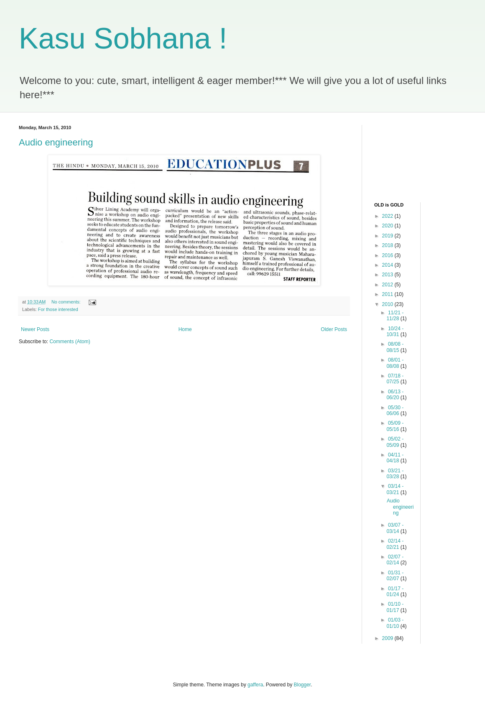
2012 (388, 285)
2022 (388, 216)
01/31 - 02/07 (394, 575)
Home (185, 329)
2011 (388, 294)
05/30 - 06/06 (394, 410)
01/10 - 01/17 (394, 607)
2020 (388, 226)
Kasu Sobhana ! (123, 38)
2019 (388, 236)
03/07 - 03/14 (394, 528)
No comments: (66, 301)
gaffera (255, 685)
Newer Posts (35, 329)
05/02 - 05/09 (394, 442)
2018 (388, 245)
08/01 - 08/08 (394, 363)
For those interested (58, 309)
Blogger (302, 685)
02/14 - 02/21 (394, 544)
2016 (388, 255)
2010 (388, 304)
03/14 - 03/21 (394, 489)
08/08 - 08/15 (394, 347)
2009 (388, 638)
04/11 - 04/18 (394, 458)
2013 (388, 275)
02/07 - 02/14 (394, 560)
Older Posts (334, 329)
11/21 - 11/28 (394, 315)
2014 (388, 265)
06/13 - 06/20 (394, 394)
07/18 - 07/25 (394, 379)
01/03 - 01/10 (394, 623)
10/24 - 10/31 (394, 331)
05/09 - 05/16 (394, 426)
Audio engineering (56, 142)
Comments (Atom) (69, 341)
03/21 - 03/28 (394, 473)
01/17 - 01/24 (394, 591)
